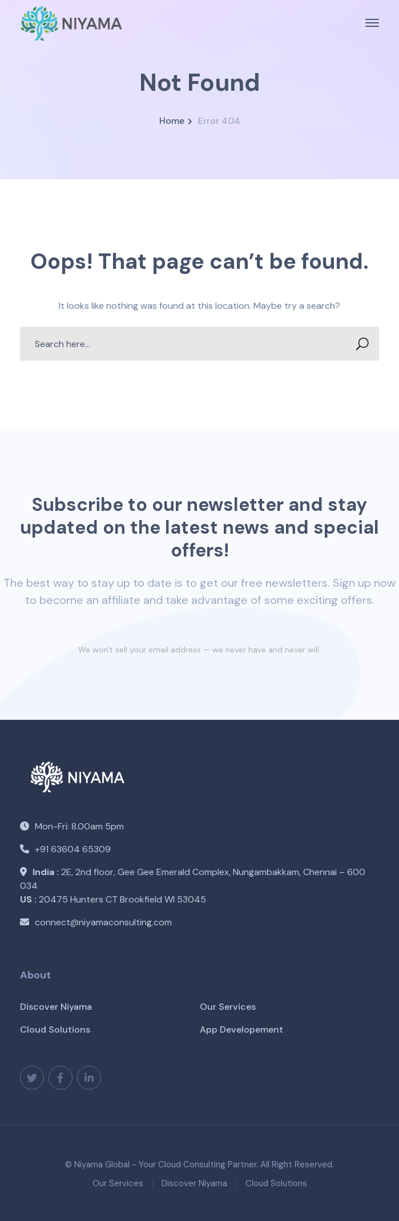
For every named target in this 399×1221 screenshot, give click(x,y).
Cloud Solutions (55, 1029)
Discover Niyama (56, 1007)
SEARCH (359, 343)
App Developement (241, 1029)
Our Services (228, 1007)
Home (171, 121)
